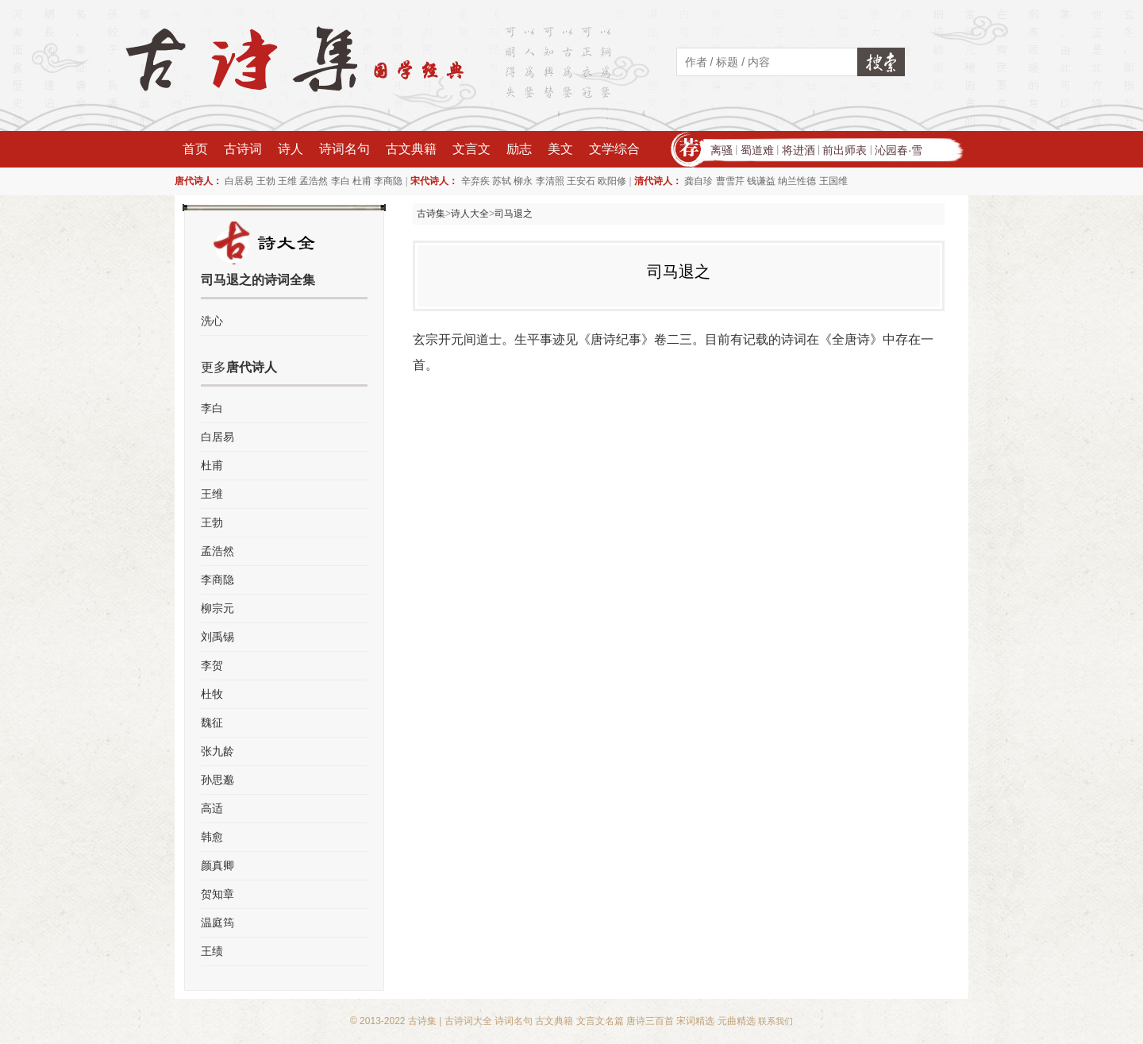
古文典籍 (411, 149)
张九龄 (217, 751)
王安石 (581, 181)
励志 (519, 149)
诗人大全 (470, 213)
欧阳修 (612, 181)
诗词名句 (344, 149)
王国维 (833, 181)
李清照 (550, 181)
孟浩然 (313, 181)
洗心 (212, 320)
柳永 (523, 181)
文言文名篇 (600, 1021)
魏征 (212, 722)
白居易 (239, 181)
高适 (212, 808)
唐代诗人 (251, 367)
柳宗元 (217, 608)
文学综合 (614, 149)
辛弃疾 (475, 181)
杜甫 (361, 181)
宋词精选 (695, 1021)
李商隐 (388, 181)
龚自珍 (698, 181)
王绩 (212, 951)
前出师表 (844, 150)
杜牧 (212, 694)
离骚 (721, 150)
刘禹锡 (217, 636)
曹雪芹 (730, 181)
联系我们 (775, 1021)
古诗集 (431, 213)
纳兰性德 (797, 181)
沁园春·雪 (898, 150)
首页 (195, 149)
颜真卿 (217, 865)
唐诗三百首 (650, 1021)
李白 (340, 181)
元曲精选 (737, 1021)
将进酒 (798, 150)
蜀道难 (757, 150)
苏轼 (501, 181)
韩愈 (212, 836)
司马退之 (514, 213)
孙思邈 (217, 779)
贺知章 (217, 894)
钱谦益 (761, 181)
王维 (287, 181)
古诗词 (243, 149)
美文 (560, 149)
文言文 (471, 149)
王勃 (265, 181)
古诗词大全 (468, 1021)
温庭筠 (217, 922)
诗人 (290, 149)
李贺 (212, 665)
